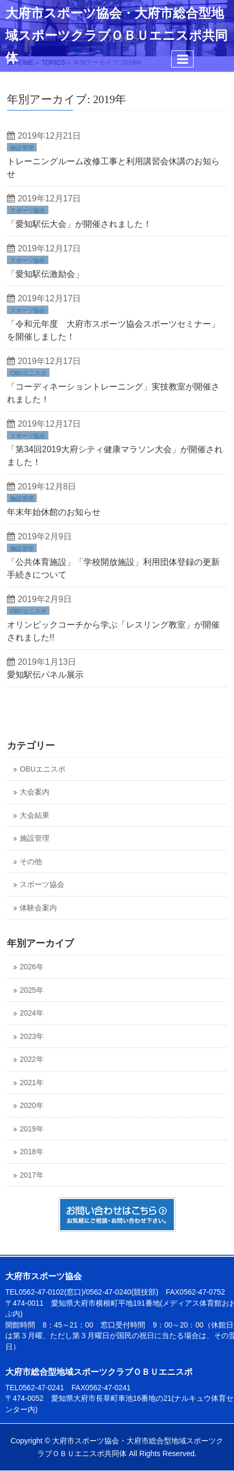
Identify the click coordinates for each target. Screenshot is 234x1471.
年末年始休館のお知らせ (54, 512)
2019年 (31, 1129)
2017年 (31, 1175)
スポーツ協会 (27, 210)
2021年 (31, 1083)
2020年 (31, 1106)
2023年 (31, 1037)
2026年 (31, 967)
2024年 (31, 1013)
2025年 (31, 990)
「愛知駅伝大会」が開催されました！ (79, 224)
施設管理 (22, 148)
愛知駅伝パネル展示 (45, 674)
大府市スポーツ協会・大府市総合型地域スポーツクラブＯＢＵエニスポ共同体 (116, 35)
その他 (31, 862)
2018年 (31, 1152)
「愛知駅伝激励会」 (45, 273)
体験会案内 (38, 908)
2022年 (31, 1059)
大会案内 (34, 792)
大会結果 (34, 815)
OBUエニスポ (28, 373)
